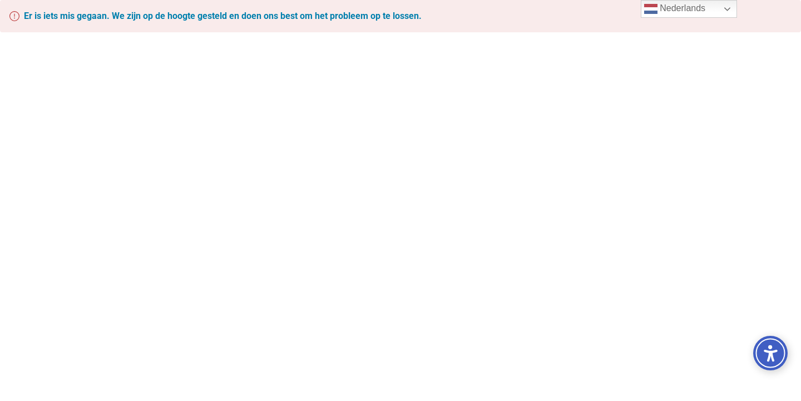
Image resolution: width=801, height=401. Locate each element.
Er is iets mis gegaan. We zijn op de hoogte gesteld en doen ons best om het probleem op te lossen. (223, 16)
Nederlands (674, 9)
